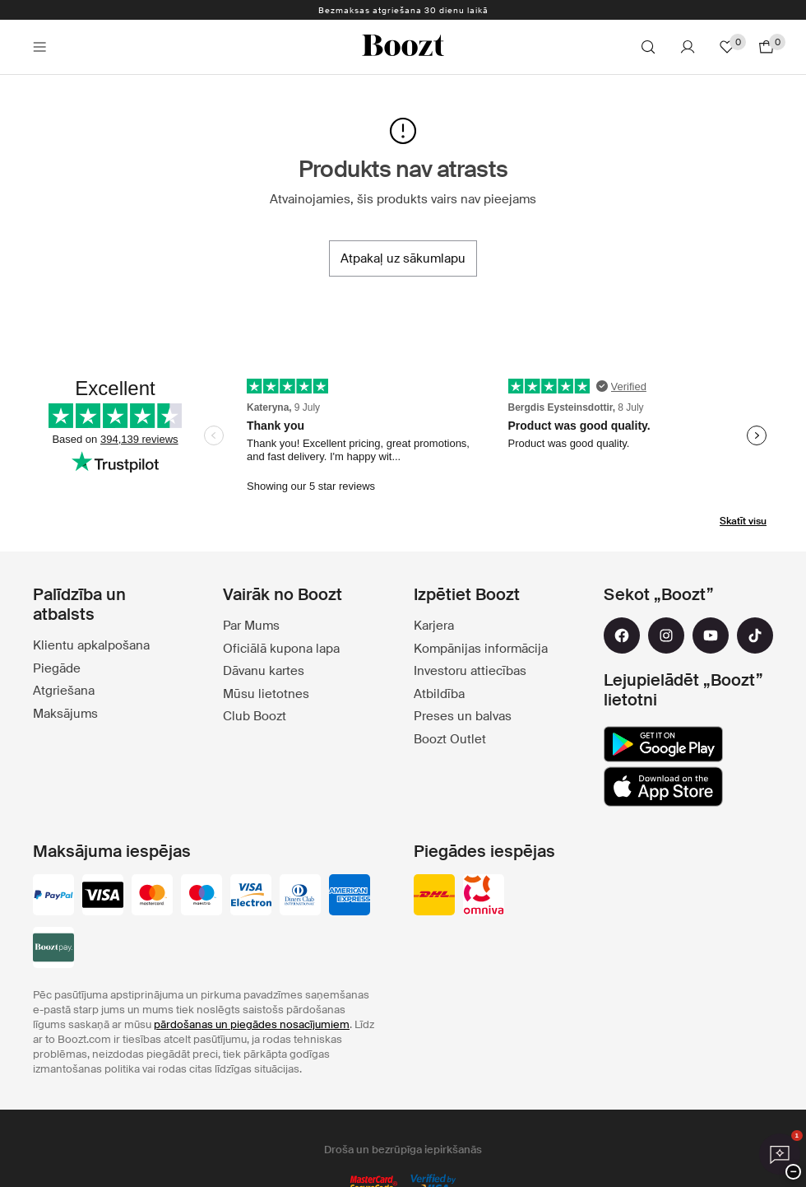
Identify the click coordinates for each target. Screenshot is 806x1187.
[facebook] (622, 635)
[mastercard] (152, 896)
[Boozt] (403, 47)
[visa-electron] (250, 896)
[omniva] (483, 896)
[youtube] (711, 635)
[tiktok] (755, 635)
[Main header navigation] (39, 47)
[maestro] (201, 896)
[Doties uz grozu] (766, 47)
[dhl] (434, 896)
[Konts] (687, 47)
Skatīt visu (743, 521)
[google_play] (663, 744)
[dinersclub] (300, 896)
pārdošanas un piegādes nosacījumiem (252, 1024)
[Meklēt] (648, 47)
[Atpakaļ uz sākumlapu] (403, 258)
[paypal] (53, 896)
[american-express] (349, 896)
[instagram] (666, 635)
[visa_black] (102, 896)
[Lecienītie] (727, 47)
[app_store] (663, 787)
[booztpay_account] (53, 949)
